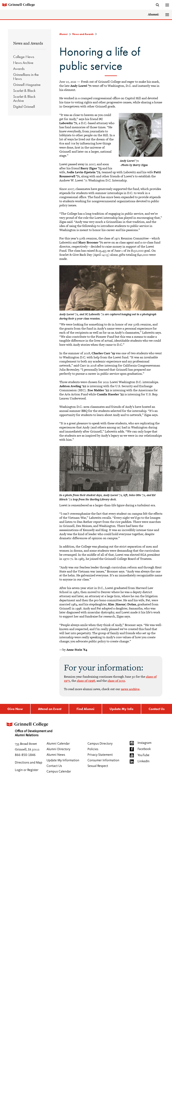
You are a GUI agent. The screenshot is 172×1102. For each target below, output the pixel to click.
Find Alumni (85, 709)
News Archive (23, 62)
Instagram (144, 743)
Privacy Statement (100, 754)
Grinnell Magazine (27, 84)
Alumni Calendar (58, 743)
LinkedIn (144, 761)
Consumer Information (103, 760)
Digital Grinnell (24, 106)
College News (23, 56)
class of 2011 (116, 680)
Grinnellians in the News (26, 76)
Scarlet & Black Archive (24, 98)
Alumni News (56, 754)
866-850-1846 (25, 755)
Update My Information (63, 760)
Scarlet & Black (24, 90)
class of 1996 (86, 680)
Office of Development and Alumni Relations (29, 728)
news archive (130, 689)
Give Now (15, 709)
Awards (18, 68)
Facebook (144, 749)
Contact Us (157, 709)
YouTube (143, 755)
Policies (92, 749)
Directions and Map (28, 762)
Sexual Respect (97, 766)
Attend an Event (49, 709)
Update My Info (121, 709)
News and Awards (28, 43)
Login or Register (26, 770)
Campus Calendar (59, 771)
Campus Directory (100, 743)
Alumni (63, 34)
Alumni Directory (58, 749)
